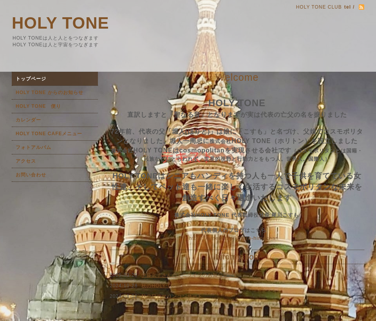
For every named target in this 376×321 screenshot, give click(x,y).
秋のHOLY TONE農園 (166, 285)
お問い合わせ (31, 175)
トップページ (31, 79)
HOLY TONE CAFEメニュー (49, 133)
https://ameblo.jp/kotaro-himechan (234, 238)
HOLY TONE (60, 23)
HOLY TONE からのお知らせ (49, 92)
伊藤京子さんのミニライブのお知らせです (189, 275)
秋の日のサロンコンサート (171, 296)
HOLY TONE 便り (38, 106)
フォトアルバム (33, 147)
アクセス (26, 161)
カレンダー (28, 120)
